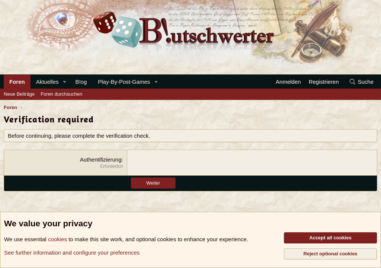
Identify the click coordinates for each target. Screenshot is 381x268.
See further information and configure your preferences (72, 252)
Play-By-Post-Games (124, 82)
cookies (57, 239)
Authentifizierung (101, 159)
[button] (64, 82)
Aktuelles (47, 82)
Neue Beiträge (19, 94)
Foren (17, 82)
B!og (81, 82)
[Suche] (361, 82)
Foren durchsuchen (61, 94)
